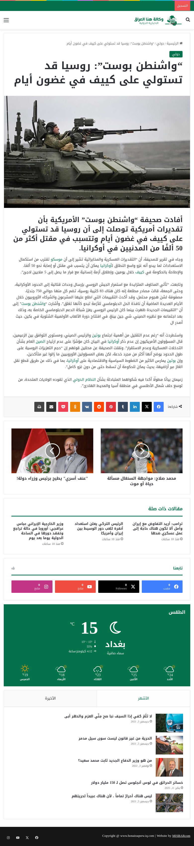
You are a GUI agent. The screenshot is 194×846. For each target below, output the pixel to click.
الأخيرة (50, 698)
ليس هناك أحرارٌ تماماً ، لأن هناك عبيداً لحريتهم (111, 797)
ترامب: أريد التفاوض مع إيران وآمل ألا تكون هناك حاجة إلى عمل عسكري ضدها (158, 528)
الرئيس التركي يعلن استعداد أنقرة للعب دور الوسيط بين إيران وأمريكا (99, 528)
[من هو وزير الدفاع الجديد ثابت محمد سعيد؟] (169, 768)
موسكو (56, 259)
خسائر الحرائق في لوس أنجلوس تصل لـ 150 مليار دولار (137, 783)
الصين (40, 341)
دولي (160, 43)
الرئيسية (175, 43)
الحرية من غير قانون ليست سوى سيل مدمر (114, 739)
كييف (139, 272)
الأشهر (143, 698)
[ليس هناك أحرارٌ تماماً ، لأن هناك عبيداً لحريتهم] (169, 803)
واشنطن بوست (33, 303)
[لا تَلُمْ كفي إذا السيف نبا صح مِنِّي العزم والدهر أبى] (169, 723)
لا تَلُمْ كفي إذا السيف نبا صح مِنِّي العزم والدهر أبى (107, 717)
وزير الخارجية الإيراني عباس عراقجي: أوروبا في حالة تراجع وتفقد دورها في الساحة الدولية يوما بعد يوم (38, 530)
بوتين (96, 335)
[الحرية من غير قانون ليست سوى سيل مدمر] (169, 746)
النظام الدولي (84, 379)
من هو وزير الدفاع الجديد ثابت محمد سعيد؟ (114, 761)
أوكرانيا (106, 265)
